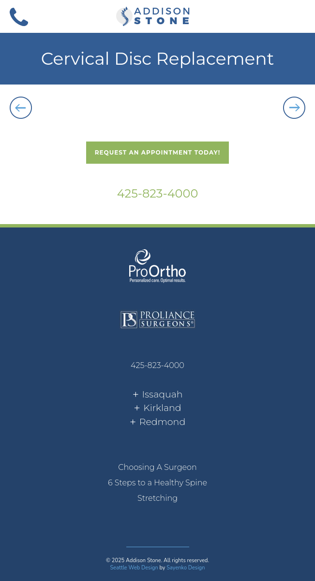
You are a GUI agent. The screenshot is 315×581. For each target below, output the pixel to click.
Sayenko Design (185, 567)
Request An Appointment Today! (158, 152)
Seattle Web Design (134, 567)
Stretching (157, 498)
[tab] (157, 395)
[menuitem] (157, 467)
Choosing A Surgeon (157, 467)
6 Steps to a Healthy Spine (157, 482)
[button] (296, 16)
